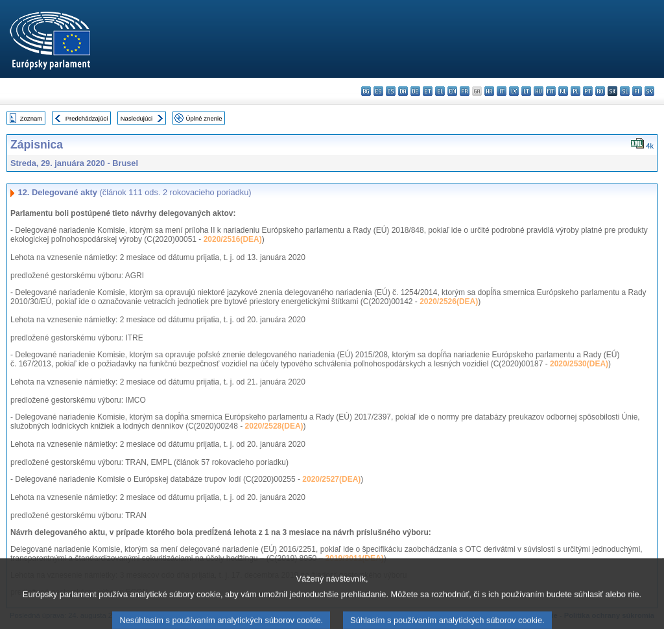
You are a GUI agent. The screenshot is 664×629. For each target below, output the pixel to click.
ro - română (600, 91)
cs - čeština (391, 91)
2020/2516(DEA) (233, 239)
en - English (452, 91)
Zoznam (31, 118)
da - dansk (403, 91)
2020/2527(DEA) (331, 479)
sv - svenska (649, 91)
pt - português (588, 91)
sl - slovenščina (625, 91)
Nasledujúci (137, 118)
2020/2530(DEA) (579, 363)
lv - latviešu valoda (514, 91)
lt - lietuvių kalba (526, 91)
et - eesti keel (428, 91)
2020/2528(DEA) (274, 426)
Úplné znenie (204, 118)
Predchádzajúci (86, 118)
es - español (378, 91)
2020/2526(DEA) (449, 301)
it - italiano (501, 91)
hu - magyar (538, 91)
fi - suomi (637, 91)
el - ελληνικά (440, 91)
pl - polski (575, 91)
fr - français (464, 91)
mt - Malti (551, 91)
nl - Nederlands (563, 91)
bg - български (366, 91)
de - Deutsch (415, 91)
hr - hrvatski (489, 91)
